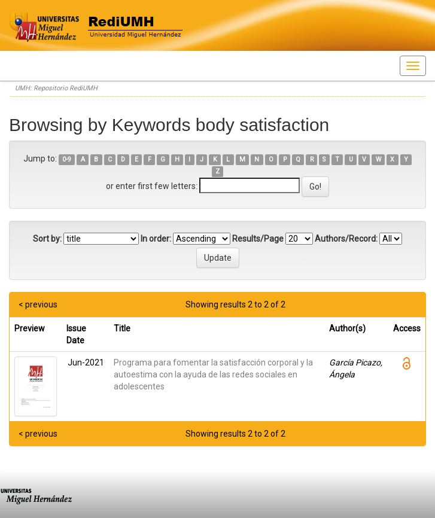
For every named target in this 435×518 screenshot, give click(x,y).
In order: (156, 238)
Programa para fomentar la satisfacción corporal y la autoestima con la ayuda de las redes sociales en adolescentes (213, 374)
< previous (38, 304)
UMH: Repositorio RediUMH (56, 88)
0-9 (66, 159)
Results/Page (258, 238)
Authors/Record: (346, 238)
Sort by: (47, 238)
